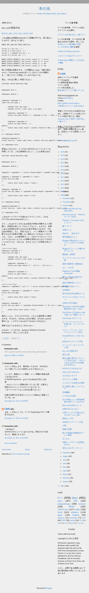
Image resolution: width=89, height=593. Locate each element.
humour (82, 504)
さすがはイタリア (69, 376)
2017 (63, 163)
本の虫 (44, 8)
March (65, 474)
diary (75, 497)
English (75, 515)
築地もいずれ (67, 418)
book (60, 512)
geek (72, 523)
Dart (59, 523)
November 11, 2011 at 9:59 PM (16, 438)
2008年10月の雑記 (69, 303)
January (66, 481)
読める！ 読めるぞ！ (71, 233)
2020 (63, 152)
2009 (63, 191)
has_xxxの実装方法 (70, 351)
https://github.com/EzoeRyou (68, 103)
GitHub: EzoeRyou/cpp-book (68, 51)
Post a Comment (11, 443)
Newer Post (6, 450)
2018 (63, 159)
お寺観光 (66, 290)
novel (66, 523)
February (66, 478)
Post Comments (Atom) (21, 454)
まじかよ (66, 439)
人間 (64, 426)
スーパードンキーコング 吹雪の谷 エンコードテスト (73, 324)
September (67, 453)
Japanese (61, 518)
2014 (63, 173)
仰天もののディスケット (72, 448)
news (60, 501)
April (65, 471)
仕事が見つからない (70, 409)
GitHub (39, 14)
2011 (63, 184)
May (65, 467)
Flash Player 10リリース (71, 318)
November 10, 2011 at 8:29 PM (16, 401)
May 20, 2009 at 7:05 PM (14, 355)
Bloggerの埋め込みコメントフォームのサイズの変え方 (73, 243)
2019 (63, 155)
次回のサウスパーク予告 (72, 341)
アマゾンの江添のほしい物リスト (72, 35)
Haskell (79, 523)
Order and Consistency (70, 372)
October (66, 205)
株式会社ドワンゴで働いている (71, 90)
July (64, 460)
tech (84, 518)
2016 (63, 166)
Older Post (48, 450)
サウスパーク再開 (69, 379)
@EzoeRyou (61, 14)
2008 (63, 195)
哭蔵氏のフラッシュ (70, 286)
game (60, 515)
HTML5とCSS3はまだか (72, 368)
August (66, 456)
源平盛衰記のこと (69, 237)
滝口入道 (66, 355)
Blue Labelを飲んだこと (72, 405)
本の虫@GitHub (49, 14)
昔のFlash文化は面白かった (73, 293)
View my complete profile (67, 140)
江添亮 (7, 409)
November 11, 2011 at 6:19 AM (16, 418)
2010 (63, 188)
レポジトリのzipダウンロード (70, 56)
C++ (18, 338)
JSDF (63, 520)
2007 (63, 486)
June (65, 463)
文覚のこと (67, 230)
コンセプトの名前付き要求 (73, 383)
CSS (80, 520)
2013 (63, 177)
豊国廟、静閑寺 (68, 254)
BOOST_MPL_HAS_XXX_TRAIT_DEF (17, 33)
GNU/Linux (63, 509)
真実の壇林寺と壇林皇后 (72, 264)
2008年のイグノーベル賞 (72, 422)
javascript (73, 518)
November (67, 202)
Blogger (49, 588)
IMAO (72, 506)
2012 (63, 181)
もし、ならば (67, 267)
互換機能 (66, 392)
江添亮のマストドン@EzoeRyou (71, 106)
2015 (63, 170)
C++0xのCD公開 (69, 396)
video (77, 509)
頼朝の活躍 (67, 429)
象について (67, 226)
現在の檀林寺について (71, 283)
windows (75, 512)
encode (72, 520)
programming (64, 504)
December (67, 198)
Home (27, 450)
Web (75, 501)
